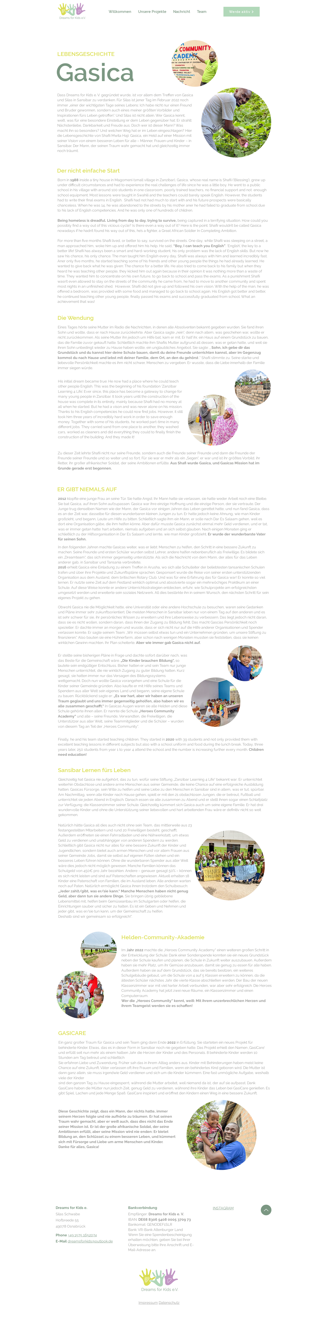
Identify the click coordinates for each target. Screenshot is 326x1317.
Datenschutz (169, 1302)
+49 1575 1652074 (82, 1235)
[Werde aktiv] (241, 12)
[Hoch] (266, 1210)
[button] (152, 11)
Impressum (148, 1302)
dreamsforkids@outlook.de (90, 1241)
